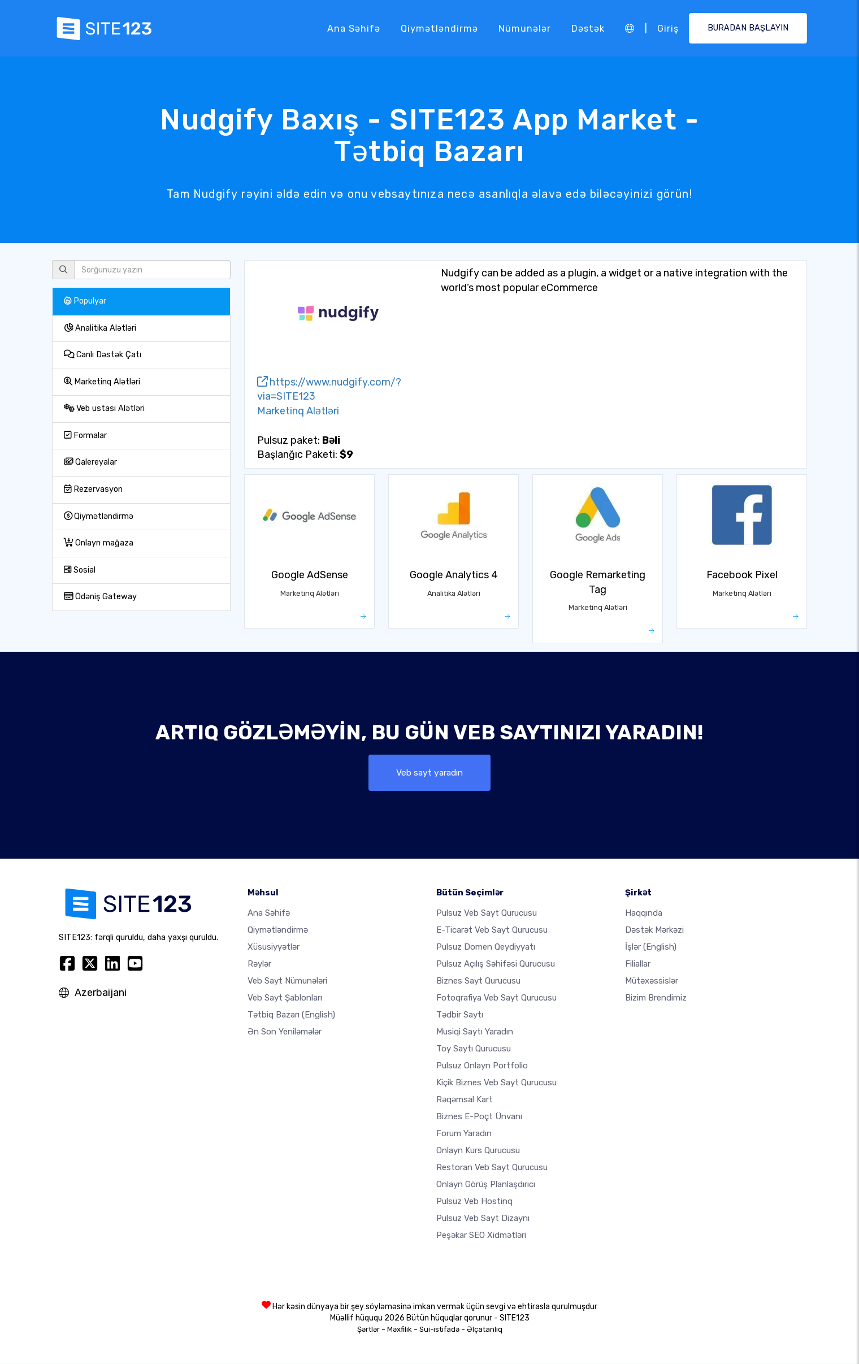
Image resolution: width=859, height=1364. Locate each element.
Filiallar (637, 964)
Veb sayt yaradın (430, 772)
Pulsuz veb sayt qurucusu (486, 913)
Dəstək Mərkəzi (654, 930)
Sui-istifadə (439, 1330)
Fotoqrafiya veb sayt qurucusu (496, 998)
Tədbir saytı (459, 1015)
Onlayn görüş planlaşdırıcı (485, 1185)
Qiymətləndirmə (439, 28)
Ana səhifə (353, 28)
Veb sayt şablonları (285, 998)
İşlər (650, 947)
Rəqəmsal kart (464, 1100)
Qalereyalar (90, 462)
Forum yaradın (464, 1134)
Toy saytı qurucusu (473, 1049)
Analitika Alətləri (100, 328)
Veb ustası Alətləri (104, 408)
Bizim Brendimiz (656, 998)
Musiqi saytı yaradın (474, 1032)
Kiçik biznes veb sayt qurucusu (496, 1083)
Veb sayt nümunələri (287, 981)
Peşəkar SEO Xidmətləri (481, 1236)
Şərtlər (368, 1330)
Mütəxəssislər (651, 981)
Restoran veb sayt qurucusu (492, 1168)
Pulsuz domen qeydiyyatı (485, 947)
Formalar (85, 435)
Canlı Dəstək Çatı (102, 355)
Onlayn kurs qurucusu (478, 1151)
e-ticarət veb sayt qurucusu (492, 930)
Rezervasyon (93, 489)
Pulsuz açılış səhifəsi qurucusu (495, 964)
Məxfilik (399, 1330)
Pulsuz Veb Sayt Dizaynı (483, 1219)
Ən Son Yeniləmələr (285, 1032)
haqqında (643, 913)
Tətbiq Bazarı (291, 1015)
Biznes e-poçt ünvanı (479, 1117)
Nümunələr (524, 28)
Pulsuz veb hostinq (474, 1202)
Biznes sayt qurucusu (478, 981)
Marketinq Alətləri (102, 382)
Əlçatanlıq (484, 1330)
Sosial (80, 570)
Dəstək (588, 28)
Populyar (85, 301)
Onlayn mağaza (98, 543)
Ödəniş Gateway (100, 596)
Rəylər (259, 964)
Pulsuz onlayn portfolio (482, 1066)
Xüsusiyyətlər (274, 947)
